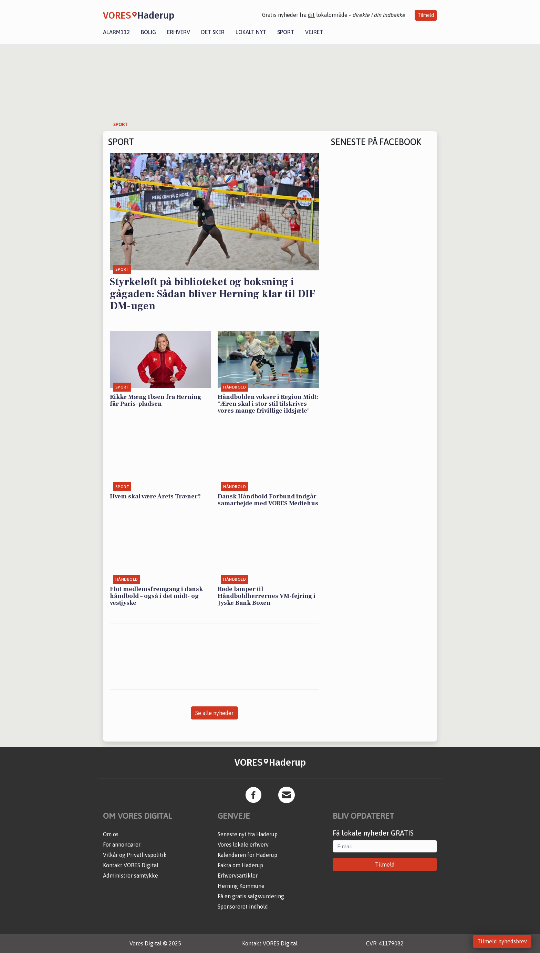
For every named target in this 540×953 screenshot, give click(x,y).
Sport (285, 32)
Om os (110, 834)
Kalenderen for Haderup (247, 855)
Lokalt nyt (251, 32)
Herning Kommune (241, 886)
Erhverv (178, 32)
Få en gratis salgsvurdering (251, 896)
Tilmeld (426, 15)
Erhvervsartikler (238, 875)
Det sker (213, 32)
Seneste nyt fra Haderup (248, 834)
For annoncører (122, 844)
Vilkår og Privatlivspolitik (135, 855)
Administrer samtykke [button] (130, 875)
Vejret (314, 32)
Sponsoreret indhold (243, 906)
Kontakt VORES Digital (130, 865)
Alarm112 (116, 32)
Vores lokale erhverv (243, 844)
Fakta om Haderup (240, 865)
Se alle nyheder (214, 713)
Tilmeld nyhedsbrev (502, 941)
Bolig (148, 32)
